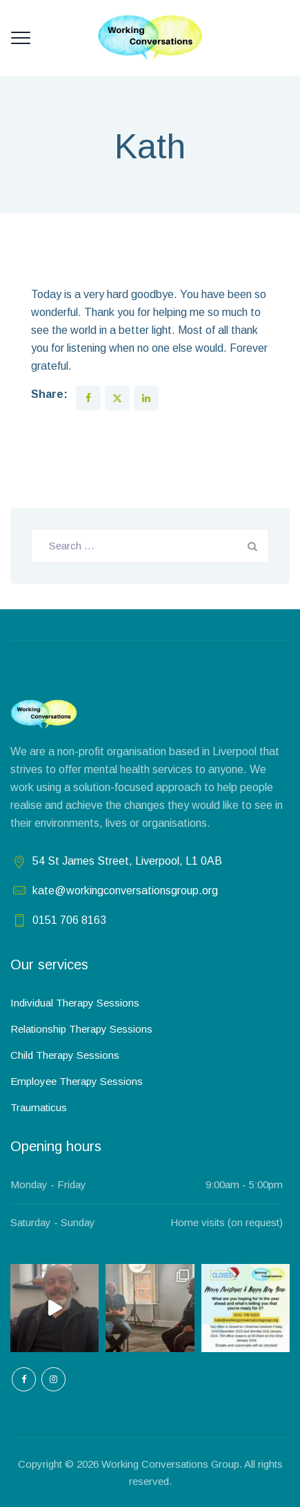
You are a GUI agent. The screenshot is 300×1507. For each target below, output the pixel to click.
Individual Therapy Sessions (74, 1003)
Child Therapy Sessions (64, 1055)
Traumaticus (38, 1107)
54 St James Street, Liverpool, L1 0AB (127, 861)
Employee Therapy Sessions (76, 1081)
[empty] (24, 1379)
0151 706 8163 (69, 920)
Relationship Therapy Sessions (81, 1029)
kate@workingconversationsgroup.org (125, 890)
